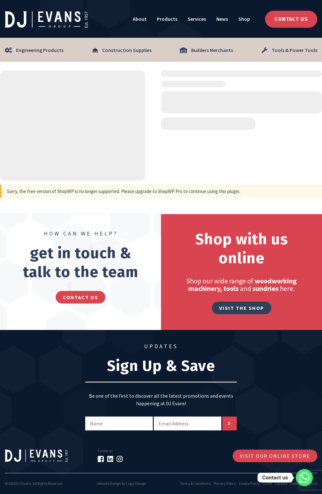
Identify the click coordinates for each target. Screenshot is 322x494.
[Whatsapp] (304, 477)
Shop (244, 19)
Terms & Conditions (195, 483)
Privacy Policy (225, 483)
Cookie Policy (249, 483)
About (140, 19)
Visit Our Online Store (275, 456)
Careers (281, 483)
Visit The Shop (241, 308)
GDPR (267, 483)
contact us (80, 297)
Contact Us (291, 19)
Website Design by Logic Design (121, 483)
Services (197, 19)
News (222, 19)
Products (167, 19)
